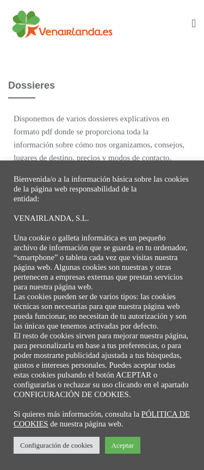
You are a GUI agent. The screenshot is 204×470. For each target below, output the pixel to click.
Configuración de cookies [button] (56, 445)
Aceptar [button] (123, 445)
